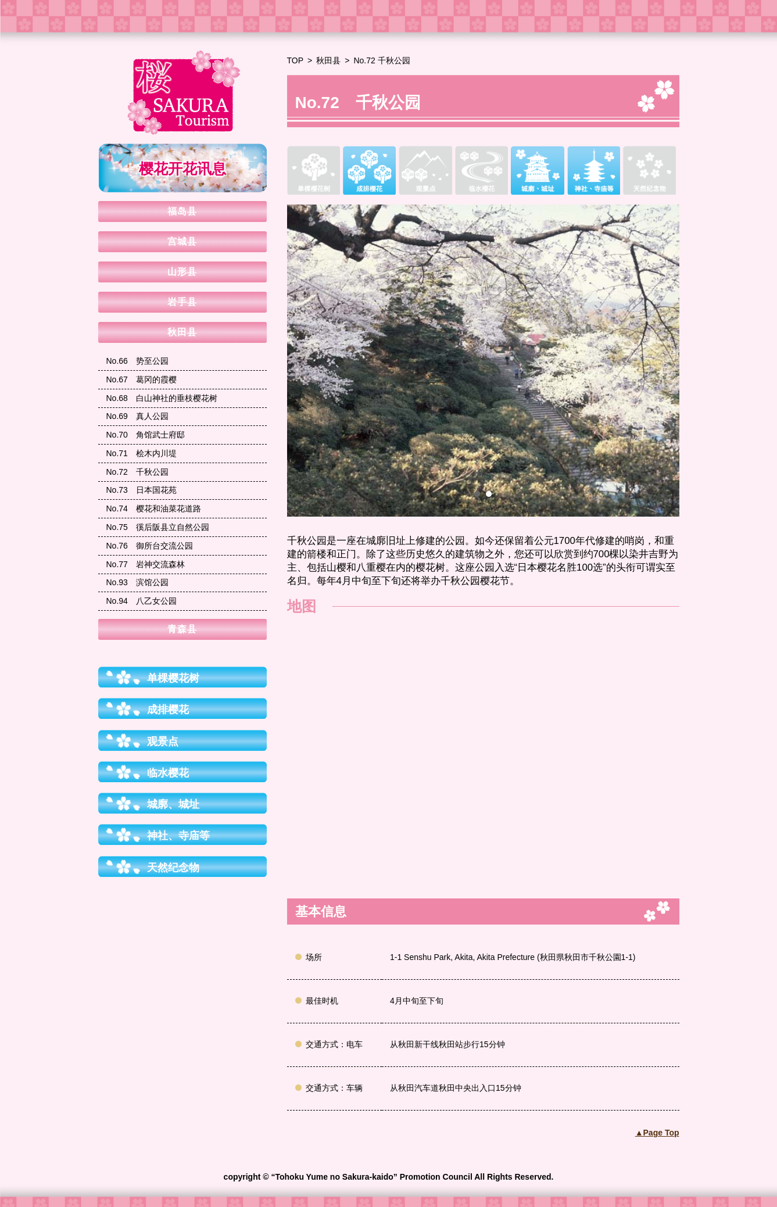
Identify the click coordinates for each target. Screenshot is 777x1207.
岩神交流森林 (145, 564)
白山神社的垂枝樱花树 (161, 398)
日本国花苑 (141, 490)
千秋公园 (137, 472)
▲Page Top (657, 1132)
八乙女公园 (141, 601)
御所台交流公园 (149, 545)
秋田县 (328, 60)
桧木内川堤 (141, 453)
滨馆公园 (137, 582)
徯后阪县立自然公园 (157, 527)
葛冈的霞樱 (141, 379)
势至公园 (137, 361)
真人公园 (137, 416)
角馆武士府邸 (145, 434)
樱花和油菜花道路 (153, 508)
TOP (295, 60)
